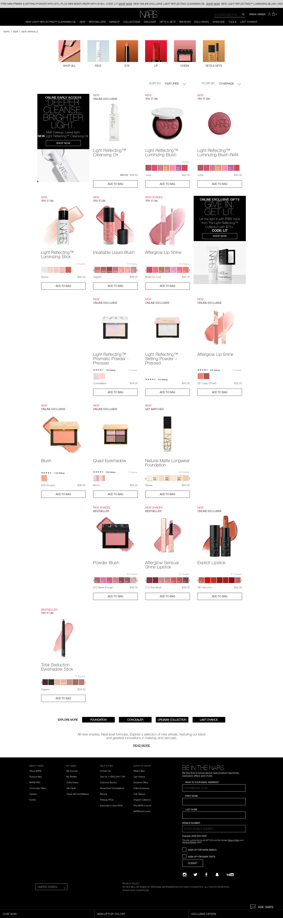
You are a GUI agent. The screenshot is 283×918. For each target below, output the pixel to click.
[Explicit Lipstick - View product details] (220, 535)
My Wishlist (71, 776)
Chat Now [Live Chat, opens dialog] (10, 913)
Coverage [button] (230, 83)
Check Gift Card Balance (77, 793)
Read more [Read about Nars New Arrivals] (141, 745)
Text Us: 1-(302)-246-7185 (112, 776)
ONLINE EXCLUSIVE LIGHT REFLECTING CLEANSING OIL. (177, 3)
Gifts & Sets (168, 21)
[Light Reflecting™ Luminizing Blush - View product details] (167, 125)
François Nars (35, 776)
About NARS (35, 770)
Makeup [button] (114, 21)
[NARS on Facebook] (206, 874)
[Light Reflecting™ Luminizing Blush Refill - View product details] (220, 125)
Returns (103, 793)
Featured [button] (175, 83)
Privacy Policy (234, 840)
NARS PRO (34, 782)
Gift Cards (71, 788)
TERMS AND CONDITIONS (135, 890)
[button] (270, 14)
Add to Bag (115, 183)
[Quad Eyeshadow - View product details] (115, 433)
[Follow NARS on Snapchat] (217, 874)
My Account (72, 770)
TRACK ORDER (257, 14)
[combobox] (229, 14)
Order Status (72, 782)
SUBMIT (192, 863)
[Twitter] (195, 874)
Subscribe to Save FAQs (111, 805)
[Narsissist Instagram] (184, 874)
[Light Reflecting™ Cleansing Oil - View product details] (115, 125)
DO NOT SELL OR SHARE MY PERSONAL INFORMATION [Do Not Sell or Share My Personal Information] (148, 887)
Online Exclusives (141, 788)
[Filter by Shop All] (69, 53)
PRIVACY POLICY (131, 883)
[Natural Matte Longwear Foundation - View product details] (167, 435)
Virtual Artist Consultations (112, 788)
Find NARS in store (142, 805)
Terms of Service (189, 842)
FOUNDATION (98, 719)
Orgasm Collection (172, 719)
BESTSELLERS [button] (97, 21)
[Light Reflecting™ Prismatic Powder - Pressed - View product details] (115, 331)
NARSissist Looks (142, 811)
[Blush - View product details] (63, 433)
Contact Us (105, 770)
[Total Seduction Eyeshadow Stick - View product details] (63, 639)
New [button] (82, 21)
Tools (232, 21)
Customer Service (108, 782)
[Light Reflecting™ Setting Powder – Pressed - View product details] (167, 331)
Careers (33, 793)
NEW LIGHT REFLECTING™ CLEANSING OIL (51, 21)
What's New (139, 770)
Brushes (185, 21)
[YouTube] (230, 874)
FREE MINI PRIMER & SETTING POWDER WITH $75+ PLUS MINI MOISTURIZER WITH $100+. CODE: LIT (66, 3)
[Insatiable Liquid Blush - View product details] (115, 224)
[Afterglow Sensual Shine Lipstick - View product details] (167, 537)
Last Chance (248, 21)
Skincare (219, 21)
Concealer (135, 719)
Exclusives (201, 21)
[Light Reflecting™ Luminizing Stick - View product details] (63, 227)
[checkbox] (98, 53)
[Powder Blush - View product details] (115, 535)
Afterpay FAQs (107, 799)
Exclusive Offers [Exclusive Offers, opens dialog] (203, 913)
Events (32, 799)
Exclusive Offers (141, 782)
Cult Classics (139, 793)
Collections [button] (131, 21)
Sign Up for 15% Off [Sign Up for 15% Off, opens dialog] (111, 913)
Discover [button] (150, 21)
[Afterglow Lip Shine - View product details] (167, 224)
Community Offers (37, 788)
